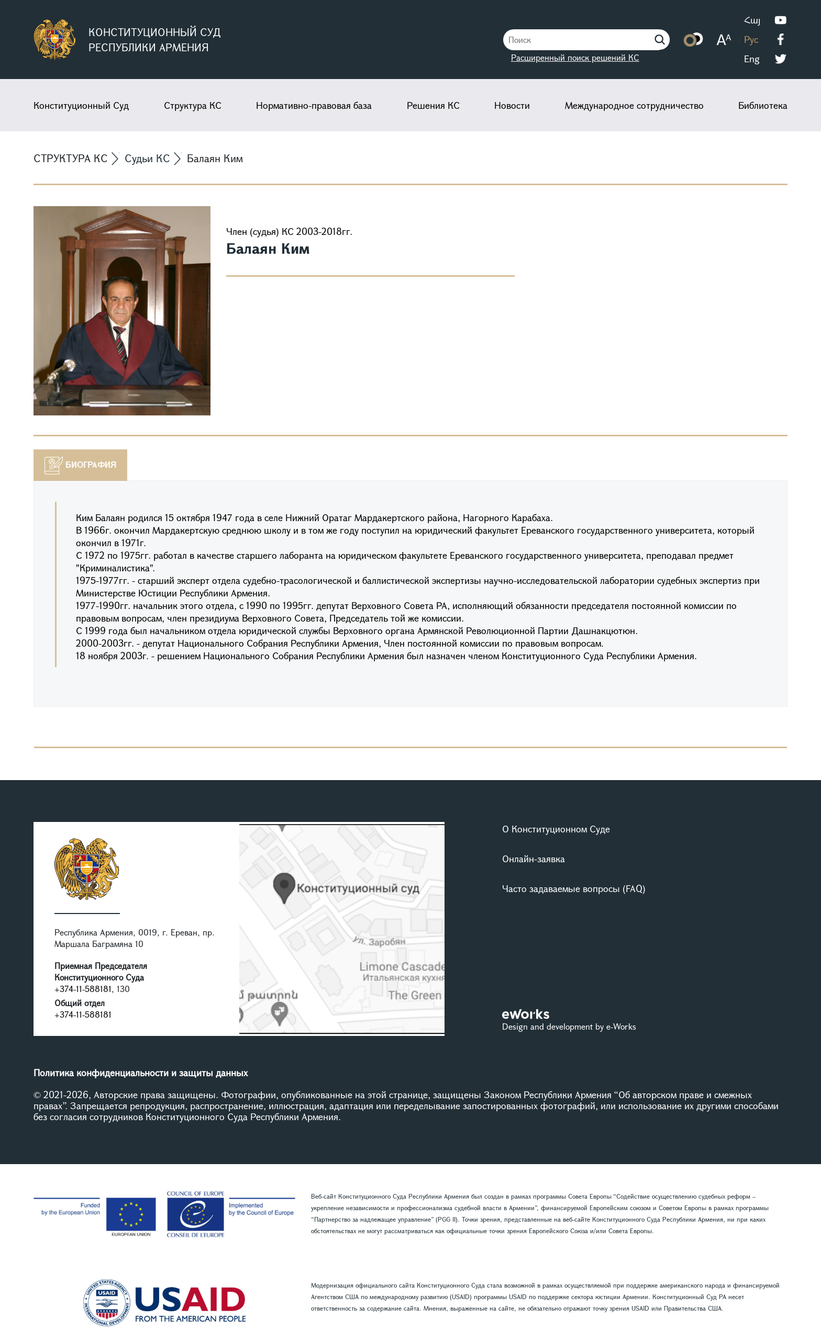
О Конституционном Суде (556, 828)
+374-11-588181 (83, 988)
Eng (752, 58)
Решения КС (433, 105)
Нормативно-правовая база (314, 105)
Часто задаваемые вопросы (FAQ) (574, 888)
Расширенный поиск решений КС (575, 57)
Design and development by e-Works (569, 1026)
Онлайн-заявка (533, 858)
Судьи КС (147, 158)
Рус (751, 39)
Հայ (752, 20)
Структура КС (192, 105)
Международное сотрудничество (634, 105)
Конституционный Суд (81, 105)
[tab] (80, 465)
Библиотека (762, 105)
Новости (512, 105)
